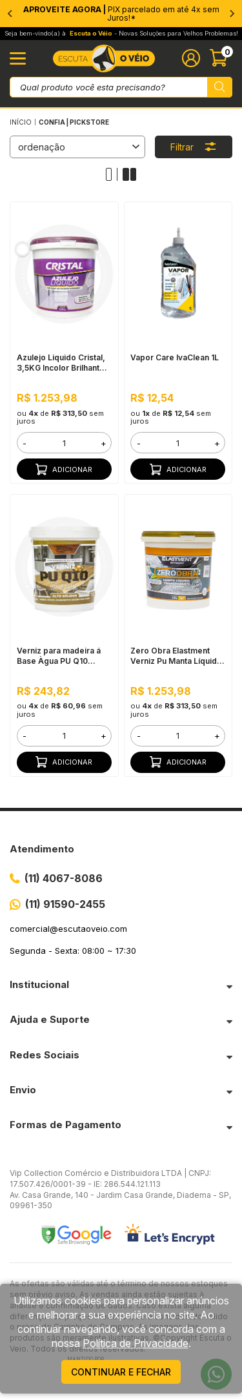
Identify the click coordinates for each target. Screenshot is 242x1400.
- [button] (24, 443)
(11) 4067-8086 (64, 878)
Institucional (39, 984)
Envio (23, 1090)
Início (21, 122)
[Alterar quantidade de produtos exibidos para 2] (129, 174)
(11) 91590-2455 (65, 904)
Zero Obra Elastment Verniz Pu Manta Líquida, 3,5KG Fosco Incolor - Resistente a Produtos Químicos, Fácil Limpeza (177, 656)
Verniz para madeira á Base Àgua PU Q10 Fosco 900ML (59, 656)
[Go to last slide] (10, 13)
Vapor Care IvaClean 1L (174, 357)
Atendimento (42, 849)
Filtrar (193, 146)
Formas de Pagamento (65, 1124)
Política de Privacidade (135, 1343)
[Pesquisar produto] (219, 87)
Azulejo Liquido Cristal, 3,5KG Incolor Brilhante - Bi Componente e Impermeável (63, 363)
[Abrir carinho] (221, 58)
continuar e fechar (121, 1371)
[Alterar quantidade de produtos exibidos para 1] (112, 174)
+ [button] (103, 443)
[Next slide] (231, 13)
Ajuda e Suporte (50, 1019)
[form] (64, 443)
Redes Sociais (44, 1055)
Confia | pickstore (74, 122)
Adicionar (63, 469)
